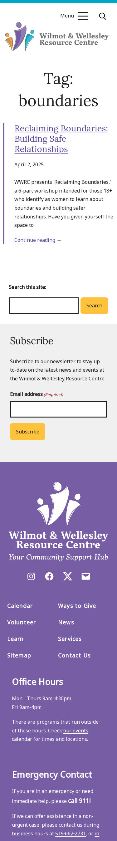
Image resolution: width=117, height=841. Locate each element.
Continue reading (35, 240)
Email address (36, 394)
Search (94, 305)
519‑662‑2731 (70, 833)
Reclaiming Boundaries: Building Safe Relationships (61, 138)
